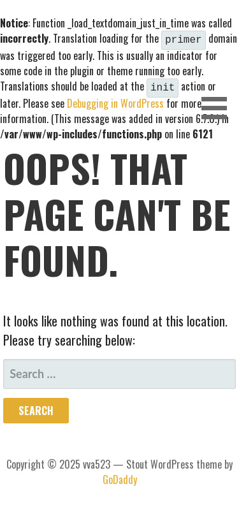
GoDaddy (120, 477)
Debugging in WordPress (115, 100)
